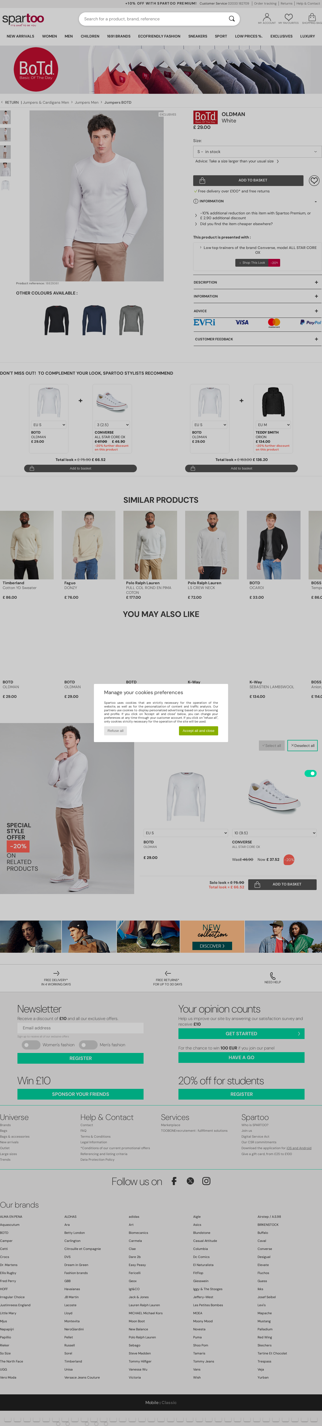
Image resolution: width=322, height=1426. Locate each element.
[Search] (231, 19)
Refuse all (115, 731)
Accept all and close (199, 731)
